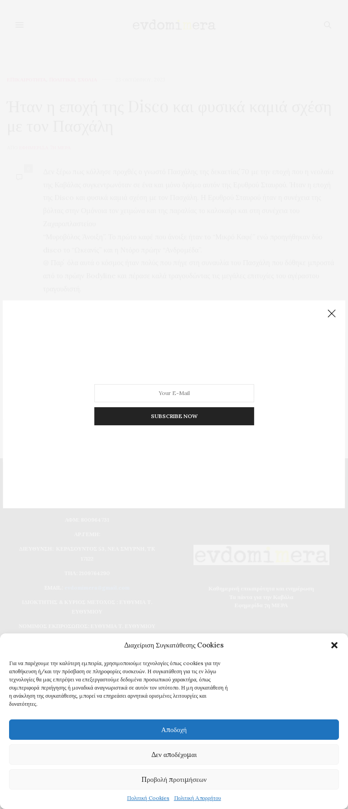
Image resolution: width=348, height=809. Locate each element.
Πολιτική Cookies (148, 798)
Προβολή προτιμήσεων (174, 779)
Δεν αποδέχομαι (174, 754)
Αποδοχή (174, 729)
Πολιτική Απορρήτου (197, 798)
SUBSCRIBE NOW (174, 405)
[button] (334, 645)
